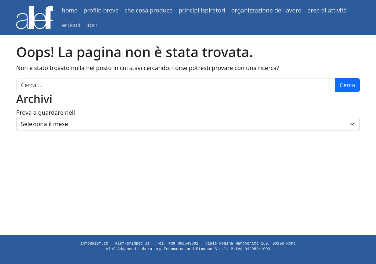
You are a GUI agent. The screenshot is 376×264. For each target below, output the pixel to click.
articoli (71, 25)
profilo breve (101, 10)
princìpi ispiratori (201, 10)
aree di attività (327, 10)
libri (91, 25)
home (70, 10)
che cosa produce (148, 10)
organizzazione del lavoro (266, 10)
